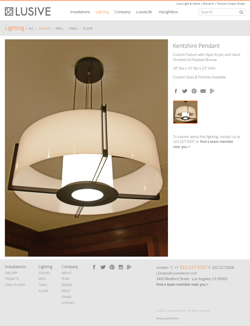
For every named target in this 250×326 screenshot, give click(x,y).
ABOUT (66, 273)
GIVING (66, 296)
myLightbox (168, 11)
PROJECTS (12, 278)
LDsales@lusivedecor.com (176, 273)
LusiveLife (144, 11)
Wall (59, 28)
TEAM (65, 278)
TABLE (43, 285)
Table (73, 28)
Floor (88, 28)
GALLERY (11, 273)
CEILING (44, 273)
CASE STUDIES (15, 285)
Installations (80, 11)
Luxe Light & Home (188, 3)
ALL (31, 28)
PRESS (65, 291)
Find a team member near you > (182, 284)
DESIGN (66, 285)
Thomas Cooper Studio (231, 3)
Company (123, 11)
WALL (42, 278)
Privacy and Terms (167, 318)
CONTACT (68, 303)
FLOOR (43, 291)
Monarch (208, 3)
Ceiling (44, 28)
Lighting (102, 11)
